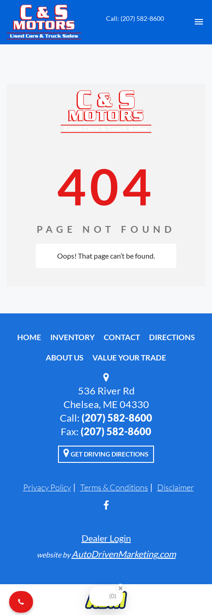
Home (29, 337)
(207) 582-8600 (117, 418)
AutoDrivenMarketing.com (124, 553)
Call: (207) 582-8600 (135, 18)
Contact (122, 337)
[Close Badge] (120, 588)
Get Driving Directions (106, 453)
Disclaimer (175, 487)
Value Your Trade (129, 357)
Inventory (72, 337)
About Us (64, 357)
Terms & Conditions (114, 487)
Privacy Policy (47, 487)
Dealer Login (106, 538)
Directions (172, 337)
